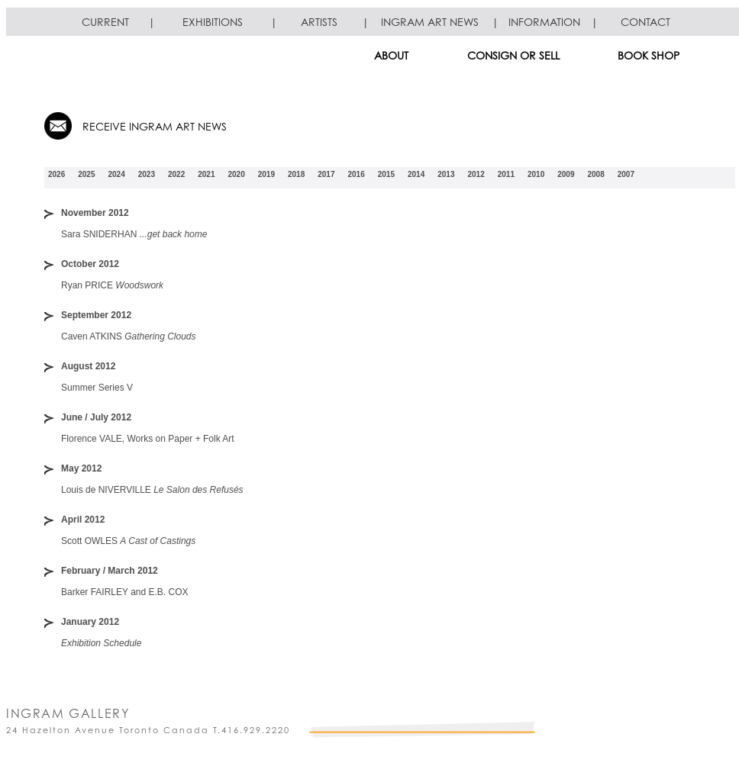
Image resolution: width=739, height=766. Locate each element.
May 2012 (81, 468)
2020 (236, 174)
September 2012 (96, 315)
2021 (206, 174)
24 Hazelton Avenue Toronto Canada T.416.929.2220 (148, 730)
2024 (116, 174)
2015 (386, 174)
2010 (536, 174)
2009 (565, 174)
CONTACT (645, 21)
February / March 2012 (109, 570)
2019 (266, 174)
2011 (506, 174)
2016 (356, 174)
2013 (445, 174)
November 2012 (95, 213)
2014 (416, 174)
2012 (476, 174)
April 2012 (83, 519)
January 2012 (90, 621)
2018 (296, 174)
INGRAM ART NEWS (430, 21)
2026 (56, 174)
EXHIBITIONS (212, 21)
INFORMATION (544, 21)
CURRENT (105, 21)
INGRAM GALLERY (67, 713)
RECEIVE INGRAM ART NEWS (154, 126)
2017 (326, 174)
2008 (596, 174)
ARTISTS (319, 21)
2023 (146, 174)
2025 (86, 174)
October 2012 (90, 264)
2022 (176, 174)
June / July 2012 (96, 417)
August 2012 (88, 366)
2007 (626, 174)
